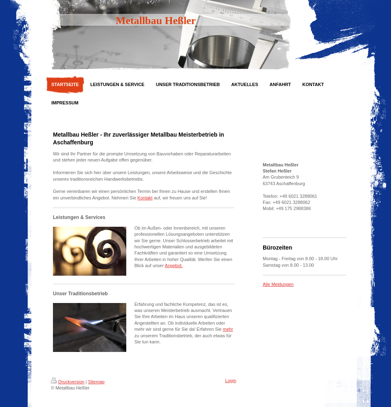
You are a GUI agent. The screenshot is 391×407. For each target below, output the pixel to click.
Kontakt (144, 197)
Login (230, 380)
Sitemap (96, 381)
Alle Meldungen (278, 284)
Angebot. (174, 265)
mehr (228, 329)
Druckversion (67, 381)
